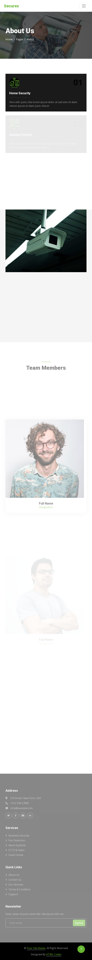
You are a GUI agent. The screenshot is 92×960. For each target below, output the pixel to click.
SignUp (79, 923)
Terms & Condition (19, 889)
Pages (19, 39)
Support (13, 894)
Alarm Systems (17, 845)
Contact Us (14, 879)
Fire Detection (16, 840)
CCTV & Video (16, 850)
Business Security (18, 835)
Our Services (15, 884)
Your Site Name (36, 948)
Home (9, 39)
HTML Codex (53, 954)
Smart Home (15, 855)
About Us (13, 875)
